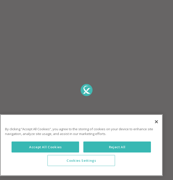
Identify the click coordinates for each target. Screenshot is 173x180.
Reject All (117, 156)
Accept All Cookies (45, 156)
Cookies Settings (81, 170)
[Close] (156, 131)
